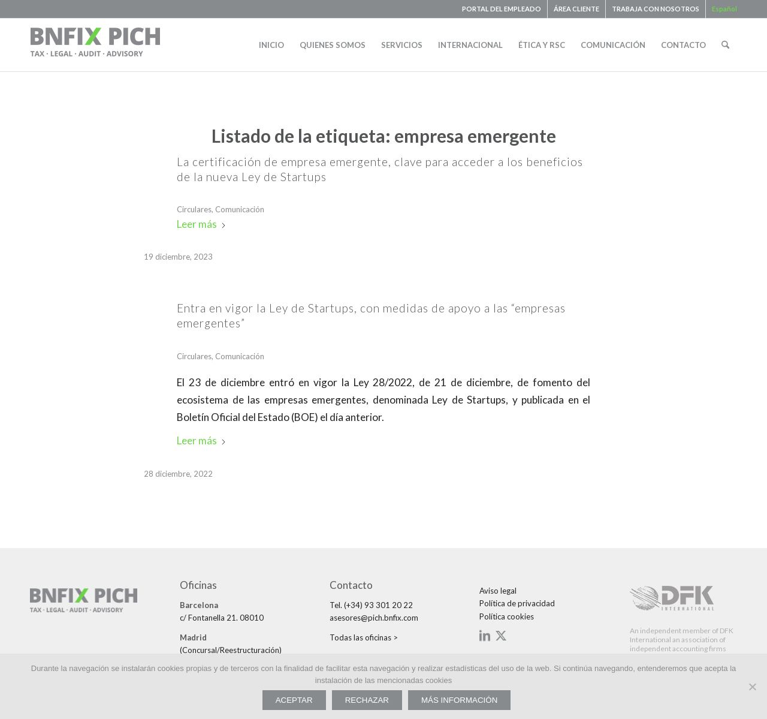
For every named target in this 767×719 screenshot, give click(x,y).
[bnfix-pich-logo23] (96, 45)
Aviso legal (498, 590)
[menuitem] (502, 9)
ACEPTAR (294, 700)
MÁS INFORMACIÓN (459, 700)
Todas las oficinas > (364, 637)
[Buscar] (725, 45)
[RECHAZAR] (752, 687)
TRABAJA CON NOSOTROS (655, 9)
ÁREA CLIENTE (576, 9)
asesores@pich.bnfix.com (374, 617)
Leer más (202, 224)
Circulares (194, 209)
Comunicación (239, 209)
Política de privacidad (517, 603)
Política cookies (506, 616)
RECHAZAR (367, 700)
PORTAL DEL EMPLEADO (501, 9)
